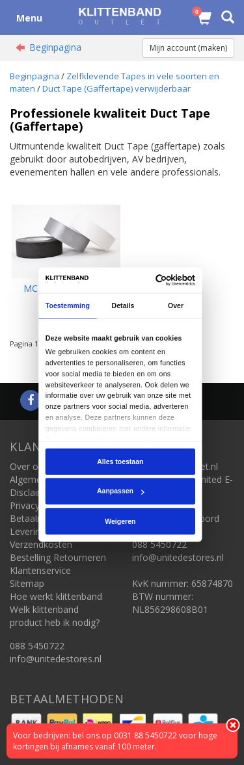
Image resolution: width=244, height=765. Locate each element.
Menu (29, 18)
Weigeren (120, 521)
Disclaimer (32, 492)
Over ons (29, 466)
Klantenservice (40, 570)
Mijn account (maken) (188, 47)
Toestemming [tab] (68, 305)
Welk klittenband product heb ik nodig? (55, 616)
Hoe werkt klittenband (56, 596)
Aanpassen (120, 491)
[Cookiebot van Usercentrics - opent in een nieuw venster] (157, 280)
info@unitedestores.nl (56, 659)
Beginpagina (55, 47)
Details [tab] (123, 305)
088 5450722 (37, 646)
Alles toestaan (120, 461)
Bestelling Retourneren (58, 557)
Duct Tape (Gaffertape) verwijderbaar (116, 88)
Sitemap (27, 583)
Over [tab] (175, 305)
